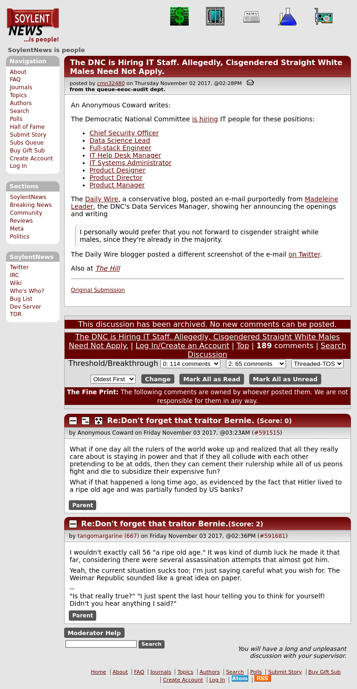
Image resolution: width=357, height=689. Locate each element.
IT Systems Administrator (131, 162)
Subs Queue (27, 142)
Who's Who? (27, 291)
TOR (15, 314)
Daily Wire (101, 199)
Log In (18, 166)
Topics (18, 95)
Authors (21, 103)
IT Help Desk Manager (125, 155)
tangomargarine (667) (108, 536)
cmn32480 (111, 83)
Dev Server (25, 307)
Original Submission (98, 290)
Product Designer (117, 170)
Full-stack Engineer (121, 148)
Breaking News (31, 205)
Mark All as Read (211, 379)
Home (98, 672)
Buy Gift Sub (27, 150)
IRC (14, 275)
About (18, 72)
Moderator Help (94, 632)
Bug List (21, 299)
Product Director (116, 177)
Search (19, 111)
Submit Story (28, 135)
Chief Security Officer (124, 133)
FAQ (15, 79)
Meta (17, 228)
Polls (16, 119)
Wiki (15, 283)
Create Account (31, 158)
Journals (21, 87)
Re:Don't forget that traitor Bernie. (180, 420)
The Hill (107, 268)
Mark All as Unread (285, 379)
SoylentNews (33, 25)
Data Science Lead (120, 140)
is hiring (205, 119)
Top (243, 345)
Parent (82, 505)
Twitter (19, 267)
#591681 (272, 536)
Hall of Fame (27, 127)
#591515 (267, 433)
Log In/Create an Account (183, 345)
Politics (19, 236)
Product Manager (117, 185)
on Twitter (304, 254)
